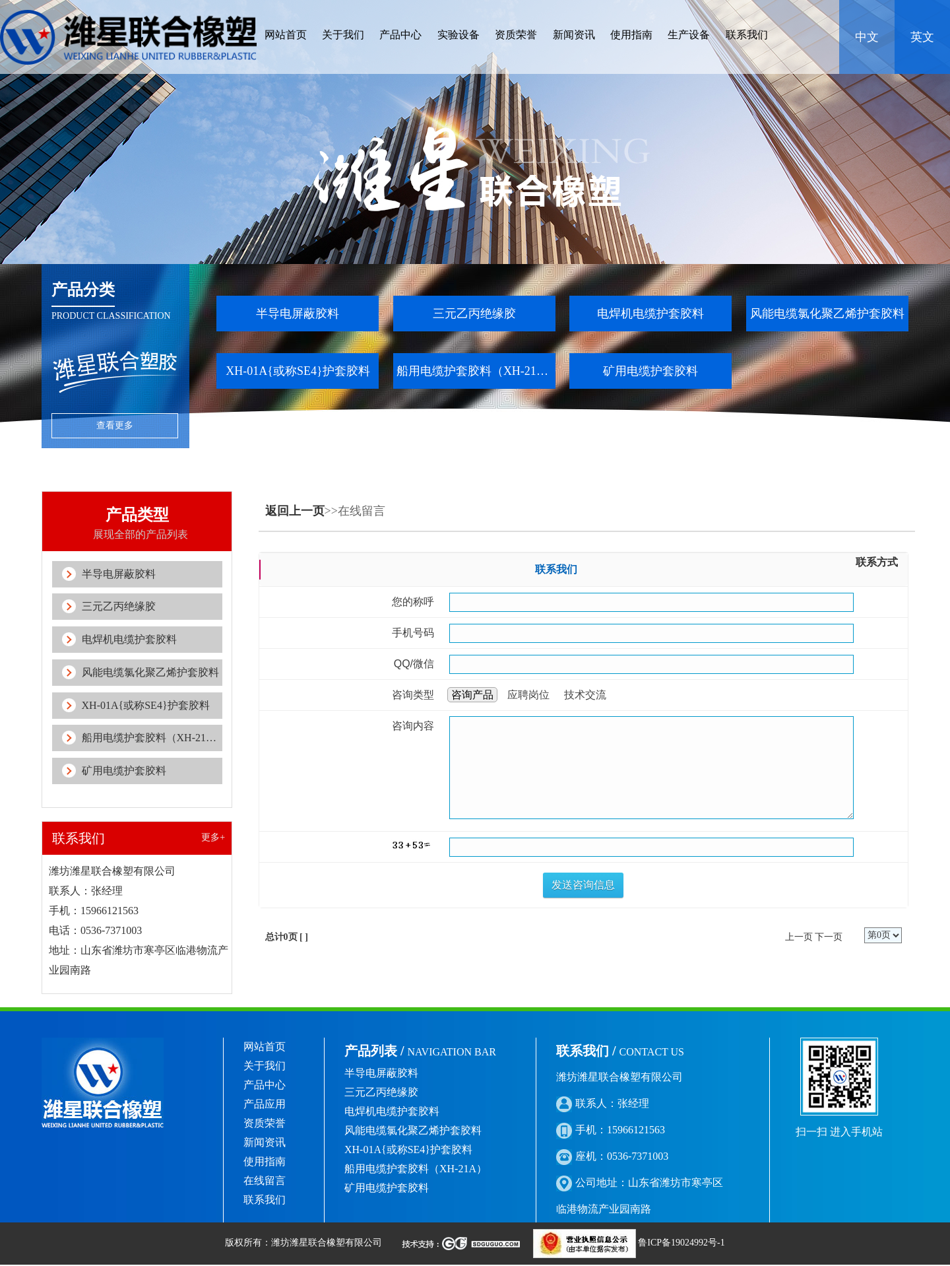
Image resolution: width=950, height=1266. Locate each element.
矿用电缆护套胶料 (650, 371)
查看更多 (114, 425)
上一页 (799, 937)
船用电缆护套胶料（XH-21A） (475, 371)
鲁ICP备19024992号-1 (681, 1244)
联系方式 (877, 562)
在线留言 (264, 1181)
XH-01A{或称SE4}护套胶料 (297, 371)
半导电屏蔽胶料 (297, 313)
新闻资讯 (574, 34)
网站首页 (286, 34)
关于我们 (343, 34)
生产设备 (689, 34)
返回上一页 (295, 510)
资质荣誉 (516, 34)
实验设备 (458, 34)
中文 (867, 37)
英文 (922, 37)
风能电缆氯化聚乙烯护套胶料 (827, 313)
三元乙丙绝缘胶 (474, 313)
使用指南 (631, 34)
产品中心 (400, 34)
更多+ (213, 839)
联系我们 (747, 34)
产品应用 (264, 1105)
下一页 (828, 937)
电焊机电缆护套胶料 (650, 313)
